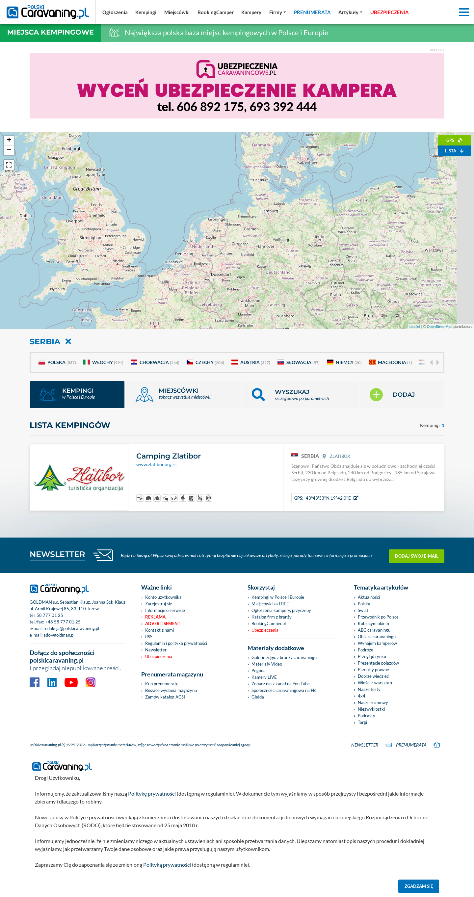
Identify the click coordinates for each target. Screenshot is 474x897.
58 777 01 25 (50, 615)
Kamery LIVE (264, 677)
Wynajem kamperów (377, 643)
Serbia (50, 341)
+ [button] (9, 140)
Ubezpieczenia (158, 656)
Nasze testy (369, 689)
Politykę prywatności (152, 793)
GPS (454, 140)
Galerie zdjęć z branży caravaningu (284, 657)
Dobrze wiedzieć (373, 676)
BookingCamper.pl (268, 623)
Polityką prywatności (167, 864)
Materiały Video (266, 664)
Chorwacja (155, 362)
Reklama (155, 617)
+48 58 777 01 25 (63, 621)
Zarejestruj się (158, 603)
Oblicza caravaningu (377, 636)
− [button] (9, 150)
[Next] (437, 362)
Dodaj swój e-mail (416, 555)
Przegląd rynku (372, 656)
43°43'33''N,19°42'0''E (326, 498)
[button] (300, 395)
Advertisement (162, 623)
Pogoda (258, 670)
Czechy (205, 362)
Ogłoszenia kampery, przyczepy (281, 610)
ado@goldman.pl (58, 635)
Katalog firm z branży (271, 617)
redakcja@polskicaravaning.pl (71, 628)
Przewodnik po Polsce (378, 617)
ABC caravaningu (374, 630)
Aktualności (369, 597)
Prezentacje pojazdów (378, 663)
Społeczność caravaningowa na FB (283, 690)
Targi (362, 722)
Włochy (103, 362)
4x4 (361, 696)
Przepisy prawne (373, 669)
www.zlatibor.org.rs (156, 464)
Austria (250, 362)
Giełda (257, 696)
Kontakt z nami (159, 630)
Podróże (365, 649)
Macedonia (390, 362)
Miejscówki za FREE (270, 603)
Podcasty (366, 715)
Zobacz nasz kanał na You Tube (280, 683)
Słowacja (298, 362)
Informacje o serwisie (165, 610)
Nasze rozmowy (373, 702)
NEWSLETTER (57, 554)
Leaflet (414, 327)
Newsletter (156, 649)
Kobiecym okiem (373, 623)
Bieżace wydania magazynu (171, 690)
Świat (363, 610)
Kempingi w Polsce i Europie (277, 597)
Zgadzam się (419, 886)
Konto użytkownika (163, 597)
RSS (148, 636)
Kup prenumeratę (161, 683)
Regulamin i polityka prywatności (176, 643)
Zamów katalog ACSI (165, 696)
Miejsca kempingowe (50, 32)
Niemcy (344, 362)
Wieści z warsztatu (375, 682)
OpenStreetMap (440, 327)
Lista (454, 150)
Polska (57, 362)
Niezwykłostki (371, 709)
